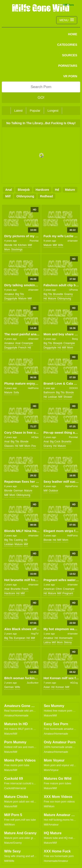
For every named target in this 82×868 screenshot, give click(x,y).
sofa (16, 392)
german (18, 490)
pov (33, 445)
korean (60, 687)
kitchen (22, 245)
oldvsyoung (25, 196)
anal (8, 189)
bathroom (49, 392)
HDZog (74, 682)
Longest (52, 110)
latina (47, 642)
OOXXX (73, 388)
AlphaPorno (71, 486)
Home (72, 34)
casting (18, 539)
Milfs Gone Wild (41, 7)
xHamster (72, 240)
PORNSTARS (67, 65)
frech (25, 588)
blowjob (24, 189)
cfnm (59, 588)
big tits (19, 294)
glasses (9, 445)
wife (60, 245)
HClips (34, 437)
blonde (8, 245)
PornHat (34, 240)
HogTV (34, 633)
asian (47, 687)
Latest (18, 110)
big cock (55, 441)
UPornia (73, 289)
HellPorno (33, 388)
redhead (46, 196)
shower (67, 396)
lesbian (52, 396)
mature (70, 189)
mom (7, 249)
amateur (9, 294)
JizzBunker (32, 682)
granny (68, 294)
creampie (27, 343)
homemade (66, 638)
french (22, 347)
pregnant (67, 593)
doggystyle (10, 298)
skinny (68, 642)
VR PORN (70, 76)
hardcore (42, 189)
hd (57, 189)
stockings (17, 249)
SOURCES (69, 55)
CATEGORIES (67, 44)
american (49, 588)
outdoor (53, 490)
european (19, 638)
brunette (58, 294)
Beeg (75, 339)
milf (7, 196)
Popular (35, 110)
